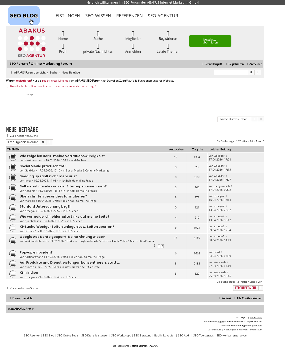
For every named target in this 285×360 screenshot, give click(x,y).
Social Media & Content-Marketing (87, 170)
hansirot (30, 191)
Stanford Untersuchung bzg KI (45, 206)
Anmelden (133, 48)
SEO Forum (132, 2)
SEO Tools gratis (203, 335)
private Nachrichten (98, 48)
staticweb (220, 262)
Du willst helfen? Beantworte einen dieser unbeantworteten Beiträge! (51, 86)
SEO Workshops (121, 335)
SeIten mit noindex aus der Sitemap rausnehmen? (63, 186)
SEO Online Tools (67, 335)
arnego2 (219, 196)
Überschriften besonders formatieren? (53, 196)
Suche (98, 35)
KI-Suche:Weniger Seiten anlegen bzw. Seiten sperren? (67, 226)
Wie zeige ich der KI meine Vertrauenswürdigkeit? (62, 156)
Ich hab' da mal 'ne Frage (77, 180)
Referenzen (129, 16)
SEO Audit (184, 335)
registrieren (23, 80)
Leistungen (66, 16)
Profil (63, 48)
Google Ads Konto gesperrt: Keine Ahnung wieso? (62, 236)
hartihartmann (34, 160)
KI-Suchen (80, 160)
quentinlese (32, 221)
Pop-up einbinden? (36, 252)
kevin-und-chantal (36, 241)
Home (63, 35)
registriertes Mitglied (55, 80)
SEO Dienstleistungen (94, 335)
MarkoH (30, 201)
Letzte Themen (168, 48)
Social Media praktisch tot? (43, 166)
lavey (28, 180)
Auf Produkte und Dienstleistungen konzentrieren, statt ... (70, 262)
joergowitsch (222, 186)
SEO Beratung (142, 335)
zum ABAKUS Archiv (20, 309)
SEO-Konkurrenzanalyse (232, 335)
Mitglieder (133, 35)
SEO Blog (48, 335)
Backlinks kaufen (164, 335)
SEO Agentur (163, 16)
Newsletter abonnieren (210, 40)
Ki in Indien (29, 272)
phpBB (221, 321)
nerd (217, 252)
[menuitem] (253, 64)
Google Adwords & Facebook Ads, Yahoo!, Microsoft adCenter (116, 241)
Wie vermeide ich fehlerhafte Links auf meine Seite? (65, 216)
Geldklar (219, 156)
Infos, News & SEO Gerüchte (82, 267)
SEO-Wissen (98, 16)
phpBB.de (257, 325)
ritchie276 (31, 231)
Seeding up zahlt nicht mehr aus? (48, 176)
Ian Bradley (256, 317)
